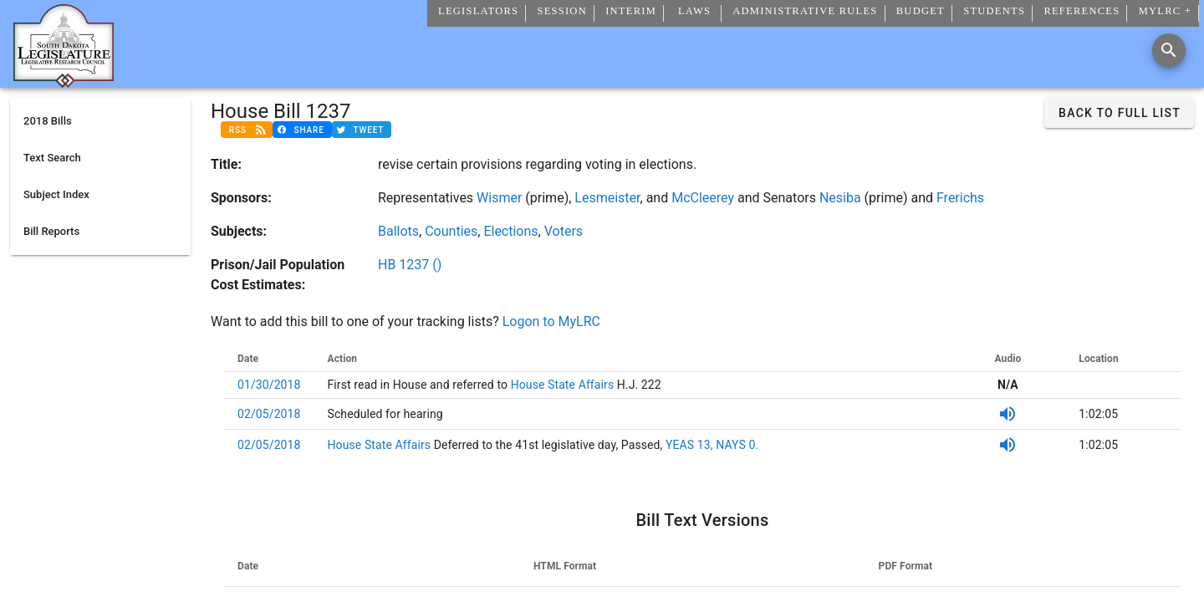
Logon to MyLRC (551, 321)
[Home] (63, 81)
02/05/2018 (269, 414)
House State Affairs (561, 384)
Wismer (499, 198)
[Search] (1169, 50)
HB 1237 (409, 265)
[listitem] (100, 121)
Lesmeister (607, 198)
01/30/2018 (269, 384)
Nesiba (840, 198)
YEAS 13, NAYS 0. (712, 445)
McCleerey (702, 198)
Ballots (398, 231)
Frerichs (960, 198)
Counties (451, 231)
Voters (563, 231)
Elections (510, 231)
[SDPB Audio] (1007, 414)
